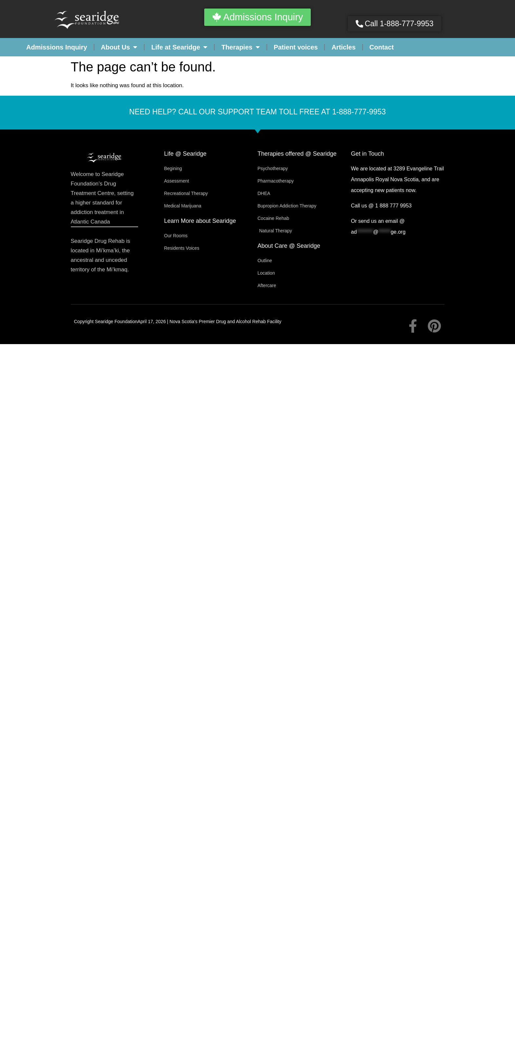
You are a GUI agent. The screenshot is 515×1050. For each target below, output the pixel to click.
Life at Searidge (179, 47)
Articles (343, 47)
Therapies (240, 47)
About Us (119, 47)
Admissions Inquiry (56, 47)
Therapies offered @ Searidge (297, 153)
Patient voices (296, 47)
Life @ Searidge (185, 153)
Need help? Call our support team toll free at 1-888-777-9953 (257, 111)
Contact (381, 47)
